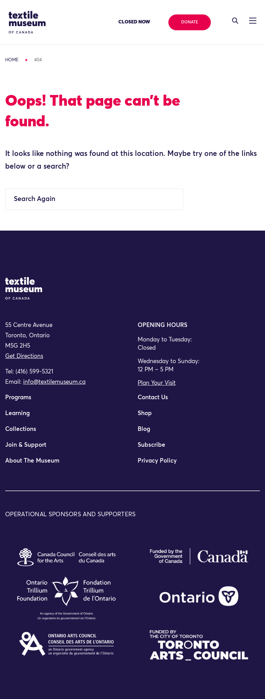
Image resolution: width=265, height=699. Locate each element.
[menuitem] (66, 401)
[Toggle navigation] (235, 21)
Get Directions (24, 356)
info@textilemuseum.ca (54, 382)
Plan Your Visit (157, 383)
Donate (189, 22)
